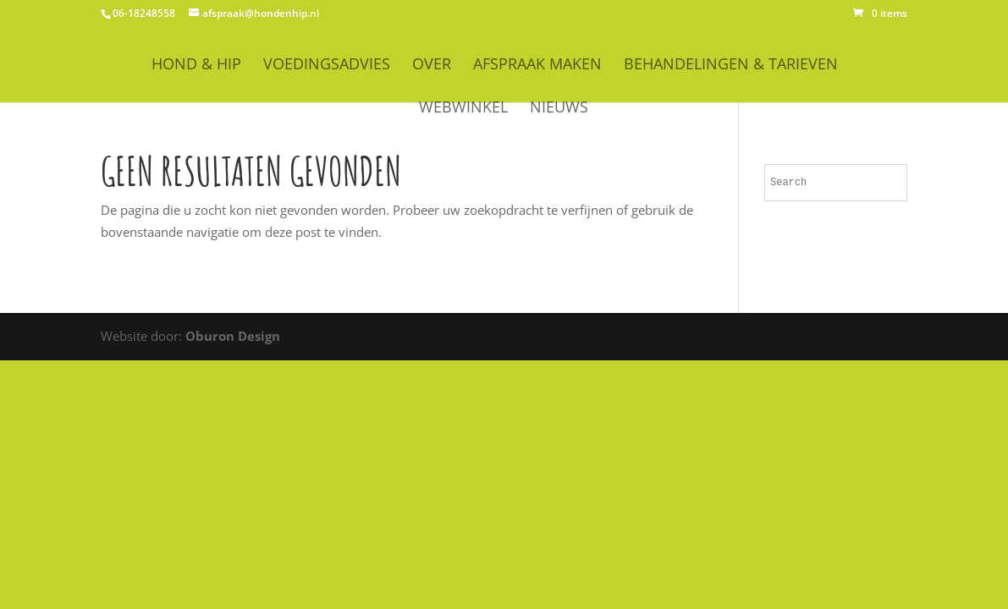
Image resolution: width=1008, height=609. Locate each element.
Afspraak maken (537, 66)
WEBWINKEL (463, 109)
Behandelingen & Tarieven (731, 66)
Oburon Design (232, 335)
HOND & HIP (196, 66)
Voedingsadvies (326, 66)
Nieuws (559, 109)
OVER (431, 66)
